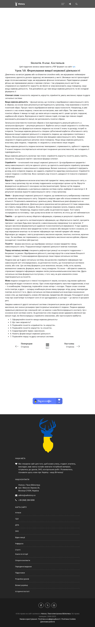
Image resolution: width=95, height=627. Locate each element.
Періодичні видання (23, 567)
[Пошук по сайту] (76, 4)
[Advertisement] (47, 39)
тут (74, 67)
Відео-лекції (20, 537)
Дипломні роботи (47, 622)
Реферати (19, 544)
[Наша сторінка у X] (47, 605)
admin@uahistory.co (27, 495)
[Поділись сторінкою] (70, 4)
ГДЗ (16, 519)
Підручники (20, 573)
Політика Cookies (68, 619)
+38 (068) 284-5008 (26, 500)
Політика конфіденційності (49, 619)
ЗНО (17, 531)
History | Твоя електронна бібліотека (56, 614)
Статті (17, 550)
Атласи (18, 513)
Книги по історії (21, 554)
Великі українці (21, 585)
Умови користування (28, 619)
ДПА (17, 525)
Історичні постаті (22, 591)
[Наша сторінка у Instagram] (53, 605)
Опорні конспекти (22, 560)
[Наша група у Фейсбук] (41, 605)
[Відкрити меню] (63, 4)
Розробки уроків (22, 579)
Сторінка (27, 345)
